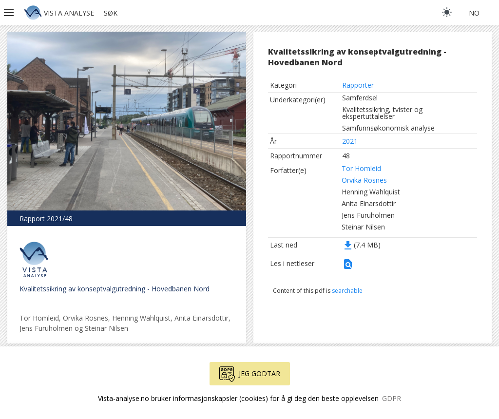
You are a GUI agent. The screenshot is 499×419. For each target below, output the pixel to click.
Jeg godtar (249, 374)
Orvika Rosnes (364, 180)
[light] (447, 12)
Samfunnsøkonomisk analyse (388, 128)
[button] (9, 12)
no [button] (474, 13)
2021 (350, 141)
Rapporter (358, 85)
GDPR (391, 398)
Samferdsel (360, 97)
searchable (347, 290)
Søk (110, 13)
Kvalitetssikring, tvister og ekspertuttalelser (382, 113)
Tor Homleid (361, 168)
